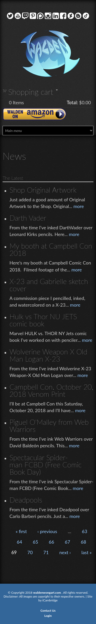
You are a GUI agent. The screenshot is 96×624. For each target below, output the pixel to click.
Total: (72, 102)
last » (86, 552)
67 (67, 542)
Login (48, 616)
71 (46, 552)
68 (83, 542)
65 (35, 542)
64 (19, 542)
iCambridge (50, 600)
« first (21, 531)
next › (65, 552)
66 (51, 542)
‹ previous (47, 531)
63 (84, 531)
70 (30, 552)
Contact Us (48, 610)
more (78, 206)
